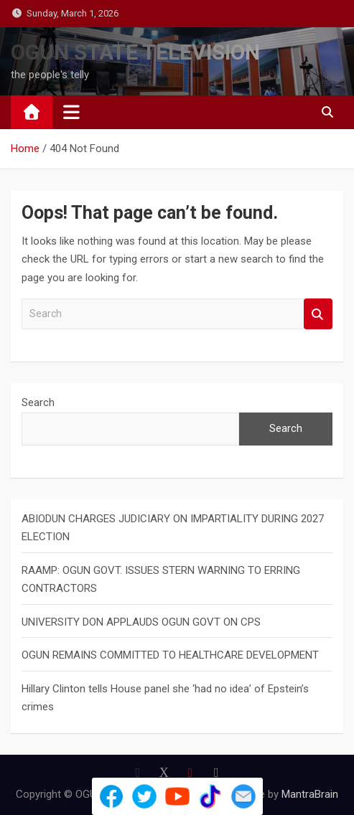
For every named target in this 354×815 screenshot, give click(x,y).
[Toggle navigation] (71, 111)
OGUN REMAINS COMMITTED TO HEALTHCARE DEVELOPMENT (170, 655)
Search (318, 313)
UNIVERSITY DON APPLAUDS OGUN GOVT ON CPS (141, 622)
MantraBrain (309, 794)
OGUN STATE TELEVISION (135, 52)
